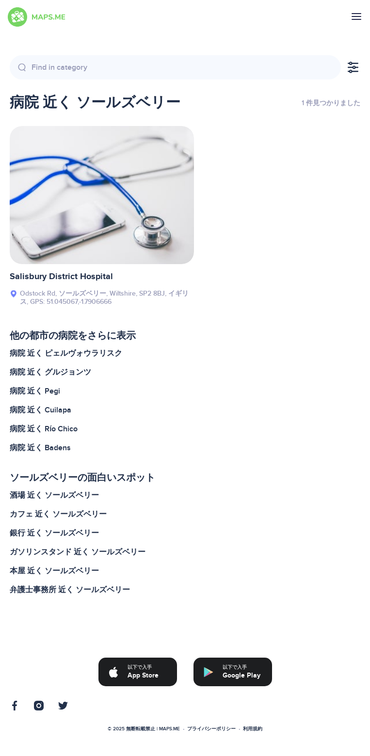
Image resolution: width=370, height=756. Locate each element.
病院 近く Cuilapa (40, 410)
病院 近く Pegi (35, 391)
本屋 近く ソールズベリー (54, 571)
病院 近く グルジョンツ (50, 372)
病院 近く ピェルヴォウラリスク (66, 353)
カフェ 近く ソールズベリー (58, 514)
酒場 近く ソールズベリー (54, 495)
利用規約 (252, 729)
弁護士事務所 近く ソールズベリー (70, 590)
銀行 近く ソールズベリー (54, 533)
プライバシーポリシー (211, 729)
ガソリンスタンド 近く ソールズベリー (77, 552)
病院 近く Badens (40, 448)
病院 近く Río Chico (44, 429)
